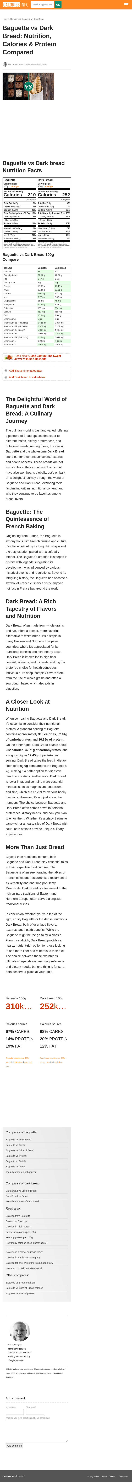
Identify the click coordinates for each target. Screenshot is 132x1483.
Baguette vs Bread (15, 1145)
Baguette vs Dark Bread (33, 19)
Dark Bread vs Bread (17, 1196)
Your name (11, 1407)
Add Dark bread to (27, 377)
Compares (15, 19)
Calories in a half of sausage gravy (24, 1252)
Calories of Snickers (16, 1221)
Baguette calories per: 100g (17, 1058)
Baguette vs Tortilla (16, 1161)
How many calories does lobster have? (26, 1243)
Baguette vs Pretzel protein (20, 1293)
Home (5, 19)
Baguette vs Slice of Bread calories (24, 1288)
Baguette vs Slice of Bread (20, 1150)
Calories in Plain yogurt (18, 1226)
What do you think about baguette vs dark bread (28, 1418)
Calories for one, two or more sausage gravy (29, 1262)
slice (60, 1062)
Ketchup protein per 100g (19, 1237)
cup (25, 1062)
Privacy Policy (93, 1477)
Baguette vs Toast (15, 1166)
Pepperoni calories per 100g (21, 1232)
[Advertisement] (28, 129)
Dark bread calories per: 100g (52, 1058)
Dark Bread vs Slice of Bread (21, 1190)
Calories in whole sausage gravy (23, 1257)
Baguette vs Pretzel (16, 1156)
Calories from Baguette (18, 1216)
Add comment (14, 1445)
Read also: (37, 357)
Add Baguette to (25, 370)
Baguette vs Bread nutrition (20, 1282)
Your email (31, 1407)
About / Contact (108, 1477)
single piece (18, 1062)
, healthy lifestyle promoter (27, 64)
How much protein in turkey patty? (24, 1268)
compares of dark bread (26, 1201)
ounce (8, 1062)
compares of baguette (24, 1172)
